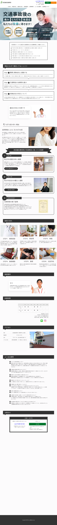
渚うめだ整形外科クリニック (11, 168)
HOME (9, 6)
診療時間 (31, 6)
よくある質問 (38, 6)
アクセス (53, 2)
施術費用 (26, 6)
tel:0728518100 (40, 1)
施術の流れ (20, 6)
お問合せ (47, 2)
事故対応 (14, 6)
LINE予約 (37, 424)
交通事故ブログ (45, 6)
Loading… (28, 475)
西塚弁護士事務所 (11, 189)
